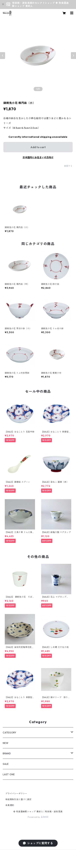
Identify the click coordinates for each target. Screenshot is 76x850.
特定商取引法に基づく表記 (18, 799)
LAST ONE (9, 774)
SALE (6, 763)
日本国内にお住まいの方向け (38, 157)
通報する (68, 166)
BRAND (7, 753)
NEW (5, 743)
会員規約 (9, 805)
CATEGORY (9, 732)
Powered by (38, 817)
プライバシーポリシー (16, 793)
